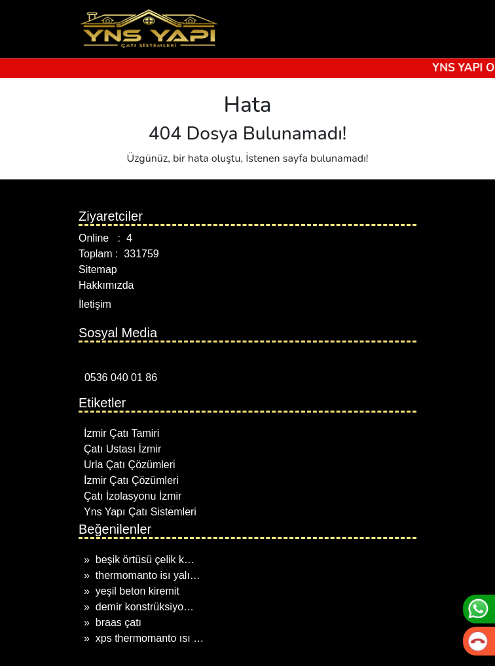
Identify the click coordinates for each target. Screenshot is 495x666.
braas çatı (118, 622)
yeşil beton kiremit (137, 591)
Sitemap (98, 269)
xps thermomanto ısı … (150, 638)
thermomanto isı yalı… (148, 575)
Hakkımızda (106, 285)
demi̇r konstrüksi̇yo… (145, 606)
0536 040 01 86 (118, 377)
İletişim (95, 304)
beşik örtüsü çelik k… (145, 559)
